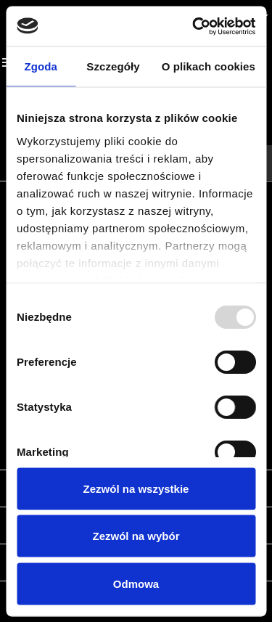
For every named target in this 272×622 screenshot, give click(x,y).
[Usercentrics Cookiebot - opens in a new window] (193, 26)
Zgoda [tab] (40, 66)
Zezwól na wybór (135, 536)
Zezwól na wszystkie (136, 488)
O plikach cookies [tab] (208, 66)
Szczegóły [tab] (112, 66)
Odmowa (136, 583)
